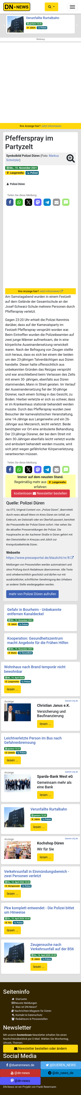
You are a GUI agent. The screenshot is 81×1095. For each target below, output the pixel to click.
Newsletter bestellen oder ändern (40, 1048)
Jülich (31, 28)
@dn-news (20, 1073)
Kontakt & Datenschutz (26, 1015)
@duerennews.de (20, 1065)
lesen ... (12, 689)
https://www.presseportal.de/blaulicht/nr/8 (38, 558)
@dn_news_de (60, 1073)
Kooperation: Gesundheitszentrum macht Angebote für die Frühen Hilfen (37, 640)
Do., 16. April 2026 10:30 (17, 882)
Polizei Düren (15, 184)
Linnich (10, 752)
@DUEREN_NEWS (61, 1065)
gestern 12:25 (34, 24)
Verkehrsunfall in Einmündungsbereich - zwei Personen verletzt (36, 873)
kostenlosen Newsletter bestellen (40, 493)
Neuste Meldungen (24, 1003)
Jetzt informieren (51, 126)
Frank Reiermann (46, 1086)
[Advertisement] (40, 82)
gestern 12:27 (12, 749)
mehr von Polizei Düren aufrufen (32, 594)
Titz (8, 922)
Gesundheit (25, 653)
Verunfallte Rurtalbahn (42, 18)
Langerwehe (15, 172)
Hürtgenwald (12, 886)
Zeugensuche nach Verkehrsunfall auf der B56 (52, 947)
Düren (12, 653)
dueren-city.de (71, 701)
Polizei (42, 28)
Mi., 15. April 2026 (14, 678)
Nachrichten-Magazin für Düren (31, 1010)
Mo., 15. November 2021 (21, 167)
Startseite (19, 999)
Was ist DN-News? (24, 1006)
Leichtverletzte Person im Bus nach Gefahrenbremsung (33, 740)
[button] (51, 6)
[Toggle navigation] (72, 7)
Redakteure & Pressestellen (29, 1018)
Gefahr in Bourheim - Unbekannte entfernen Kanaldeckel (34, 612)
